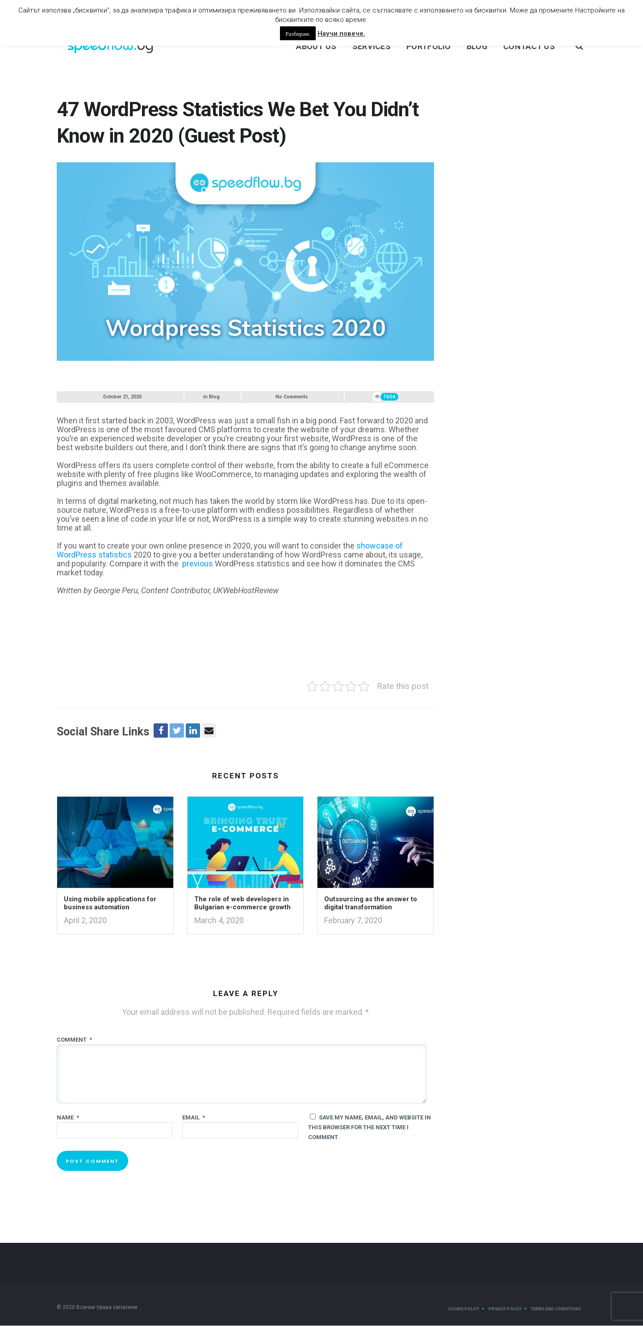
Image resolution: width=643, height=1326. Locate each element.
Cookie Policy (463, 1309)
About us (316, 46)
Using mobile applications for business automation (110, 903)
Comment (74, 1040)
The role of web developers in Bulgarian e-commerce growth (242, 903)
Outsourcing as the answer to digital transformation (370, 903)
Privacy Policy (505, 1309)
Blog (477, 46)
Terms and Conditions (556, 1309)
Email (193, 1118)
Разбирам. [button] (297, 33)
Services (371, 46)
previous (197, 564)
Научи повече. (341, 34)
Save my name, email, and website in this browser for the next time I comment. (369, 1128)
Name (68, 1118)
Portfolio (428, 46)
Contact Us (529, 46)
